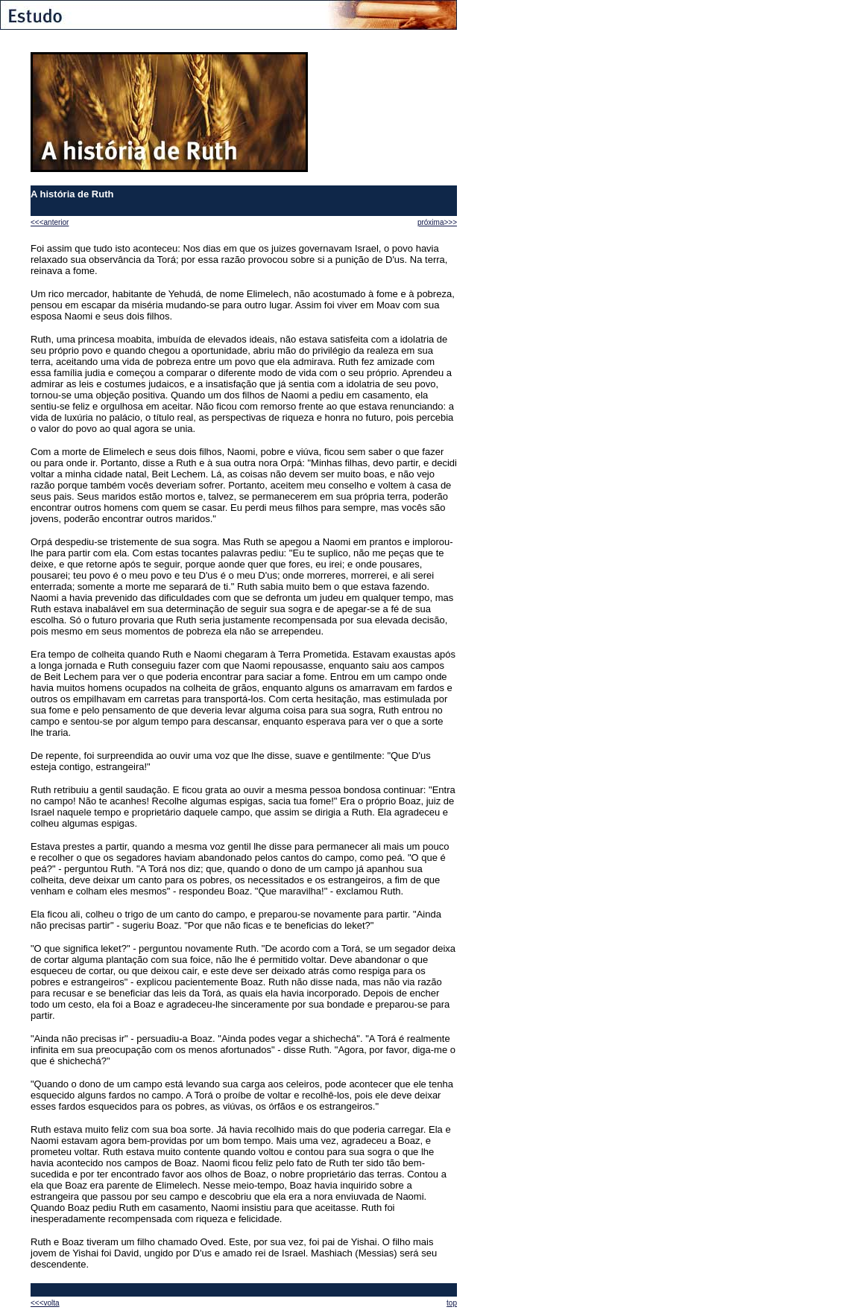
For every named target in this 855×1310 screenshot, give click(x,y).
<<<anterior (50, 222)
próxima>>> (437, 222)
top (452, 1303)
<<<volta (45, 1303)
